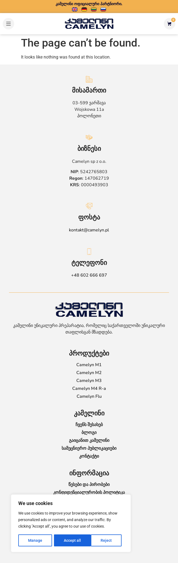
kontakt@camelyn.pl (89, 230)
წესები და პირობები (89, 484)
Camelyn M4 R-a (89, 388)
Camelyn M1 (89, 365)
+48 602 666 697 (89, 275)
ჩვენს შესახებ (89, 424)
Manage (35, 540)
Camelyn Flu (89, 396)
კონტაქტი (89, 456)
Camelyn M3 (89, 380)
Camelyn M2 (89, 372)
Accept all (105, 540)
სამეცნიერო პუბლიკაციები (89, 448)
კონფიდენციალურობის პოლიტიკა (89, 492)
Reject (69, 540)
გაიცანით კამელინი (89, 440)
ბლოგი (89, 432)
